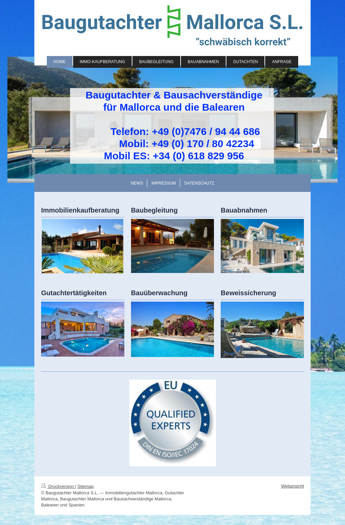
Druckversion (58, 486)
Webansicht (292, 486)
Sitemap (85, 486)
